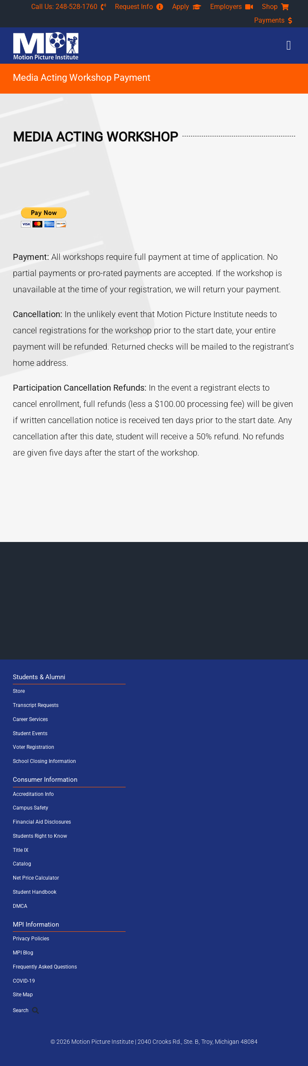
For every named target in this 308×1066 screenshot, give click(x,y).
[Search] (154, 1010)
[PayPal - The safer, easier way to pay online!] (43, 217)
